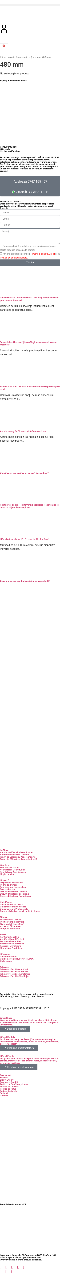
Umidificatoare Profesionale (14, 908)
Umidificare (6, 902)
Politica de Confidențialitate (14, 1084)
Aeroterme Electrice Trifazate (14, 854)
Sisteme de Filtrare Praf (12, 924)
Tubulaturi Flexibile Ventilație (14, 976)
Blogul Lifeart (6, 1079)
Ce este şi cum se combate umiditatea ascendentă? (25, 581)
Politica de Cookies (9, 1086)
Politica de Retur (8, 1088)
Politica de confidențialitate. (14, 257)
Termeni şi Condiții (9, 1082)
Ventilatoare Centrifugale (12, 869)
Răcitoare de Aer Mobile (12, 943)
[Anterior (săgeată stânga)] (2, 1271)
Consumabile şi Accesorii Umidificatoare (20, 911)
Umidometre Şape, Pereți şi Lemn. (17, 958)
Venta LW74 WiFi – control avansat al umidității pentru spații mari (30, 388)
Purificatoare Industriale (12, 921)
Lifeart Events (7, 1056)
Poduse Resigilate (8, 1091)
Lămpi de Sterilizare (10, 928)
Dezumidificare (7, 889)
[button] (30, 5)
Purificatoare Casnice (10, 919)
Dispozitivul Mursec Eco (11, 882)
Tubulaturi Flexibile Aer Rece (14, 971)
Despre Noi (5, 1075)
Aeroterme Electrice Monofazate (16, 852)
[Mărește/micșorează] (2, 1267)
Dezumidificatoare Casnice (13, 891)
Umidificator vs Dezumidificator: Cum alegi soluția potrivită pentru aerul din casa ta (29, 299)
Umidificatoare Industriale (13, 906)
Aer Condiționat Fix (9, 936)
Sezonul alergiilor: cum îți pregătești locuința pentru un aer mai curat (28, 343)
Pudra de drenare (8, 884)
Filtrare (3, 917)
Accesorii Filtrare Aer (10, 926)
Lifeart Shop (6, 1017)
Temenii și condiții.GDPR (42, 253)
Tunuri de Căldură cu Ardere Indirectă (18, 859)
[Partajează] (15, 1267)
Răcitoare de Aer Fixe (10, 941)
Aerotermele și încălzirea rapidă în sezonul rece (23, 431)
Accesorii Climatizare (10, 945)
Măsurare (5, 954)
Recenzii (4, 1077)
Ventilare (4, 865)
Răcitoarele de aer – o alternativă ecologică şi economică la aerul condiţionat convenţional (29, 506)
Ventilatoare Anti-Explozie (13, 871)
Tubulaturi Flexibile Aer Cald (14, 969)
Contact (4, 1095)
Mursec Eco (5, 880)
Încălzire (4, 850)
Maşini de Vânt (7, 874)
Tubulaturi (5, 967)
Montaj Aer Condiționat (11, 948)
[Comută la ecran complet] (9, 1267)
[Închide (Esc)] (21, 1267)
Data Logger (6, 961)
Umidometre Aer (8, 956)
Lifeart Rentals (7, 1037)
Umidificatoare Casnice (11, 904)
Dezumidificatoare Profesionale (15, 896)
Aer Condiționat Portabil (12, 939)
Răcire (3, 934)
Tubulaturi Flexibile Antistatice (15, 973)
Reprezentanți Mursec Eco (13, 887)
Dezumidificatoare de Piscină (14, 893)
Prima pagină (7, 57)
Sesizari (4, 1093)
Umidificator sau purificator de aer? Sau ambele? (24, 472)
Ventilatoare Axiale (9, 867)
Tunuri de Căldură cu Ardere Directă (18, 856)
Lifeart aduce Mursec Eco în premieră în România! (24, 539)
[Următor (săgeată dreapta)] (9, 1271)
